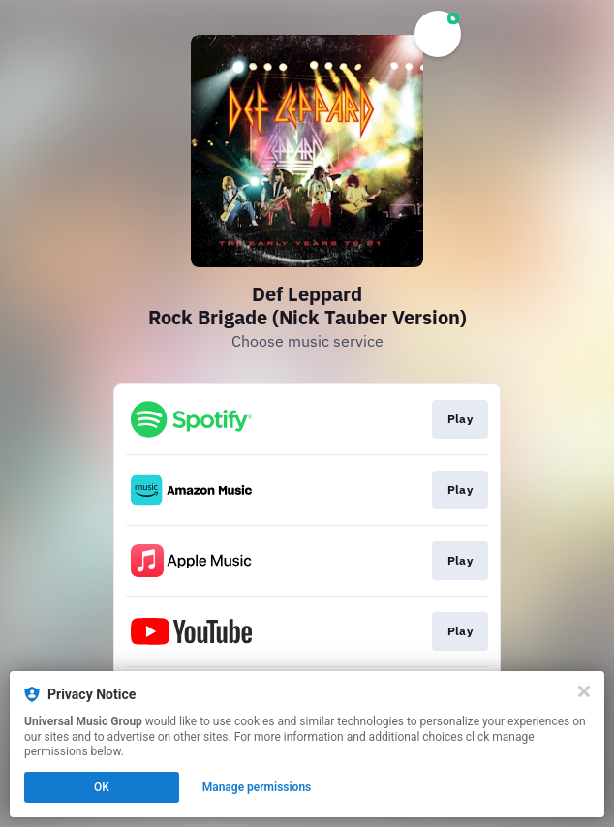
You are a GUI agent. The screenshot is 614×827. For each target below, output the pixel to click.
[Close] (583, 691)
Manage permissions (257, 787)
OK (101, 787)
